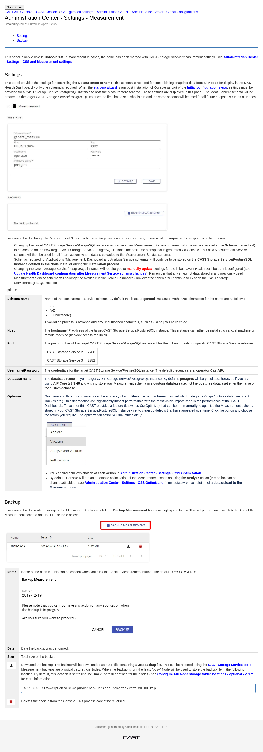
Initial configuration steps (207, 87)
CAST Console (47, 12)
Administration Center (112, 12)
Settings (23, 36)
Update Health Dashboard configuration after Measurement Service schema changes (80, 273)
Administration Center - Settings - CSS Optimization (160, 473)
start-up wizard (105, 87)
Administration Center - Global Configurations (165, 12)
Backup (22, 40)
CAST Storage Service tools (229, 665)
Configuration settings (77, 12)
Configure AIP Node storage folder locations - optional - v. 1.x (205, 674)
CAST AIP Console (18, 12)
